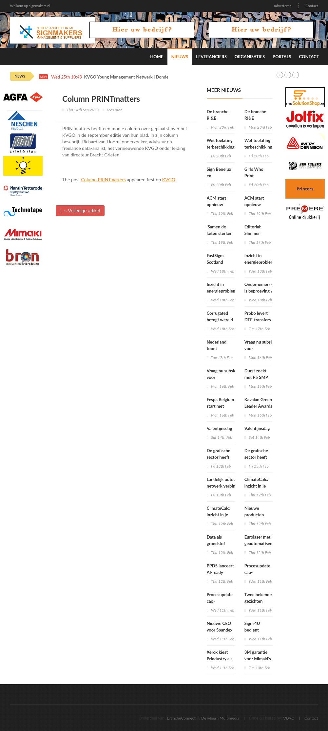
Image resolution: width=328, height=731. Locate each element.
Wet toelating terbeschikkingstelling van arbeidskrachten (227, 147)
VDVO (289, 718)
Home (156, 56)
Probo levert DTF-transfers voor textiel (257, 320)
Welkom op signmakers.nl (30, 6)
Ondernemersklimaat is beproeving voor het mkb (264, 291)
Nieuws (179, 56)
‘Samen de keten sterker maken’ (219, 233)
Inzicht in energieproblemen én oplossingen (224, 291)
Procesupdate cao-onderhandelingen (224, 601)
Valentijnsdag (219, 428)
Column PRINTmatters (103, 179)
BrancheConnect (181, 718)
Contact (311, 6)
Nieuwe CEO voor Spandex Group (220, 630)
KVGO (168, 179)
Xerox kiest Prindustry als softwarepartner (222, 659)
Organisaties (250, 56)
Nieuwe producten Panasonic (254, 515)
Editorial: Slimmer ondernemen (256, 233)
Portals (282, 56)
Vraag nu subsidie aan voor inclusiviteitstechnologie (230, 377)
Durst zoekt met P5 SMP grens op (256, 377)
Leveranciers (211, 56)
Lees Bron (115, 109)
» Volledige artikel (80, 210)
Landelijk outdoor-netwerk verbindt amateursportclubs (224, 486)
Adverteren (282, 6)
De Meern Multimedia (220, 718)
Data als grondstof (216, 540)
